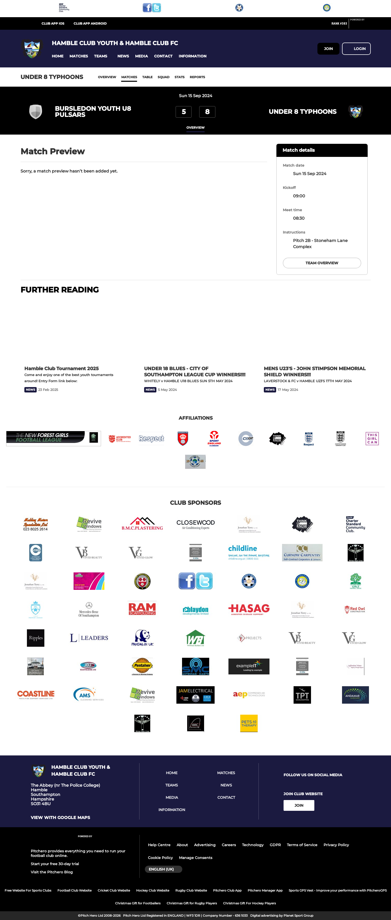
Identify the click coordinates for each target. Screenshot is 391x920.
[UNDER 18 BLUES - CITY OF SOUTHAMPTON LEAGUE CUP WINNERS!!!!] (195, 330)
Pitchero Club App (227, 890)
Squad (163, 77)
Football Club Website (74, 890)
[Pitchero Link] (360, 26)
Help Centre (159, 845)
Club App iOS (53, 23)
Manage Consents (195, 857)
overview (195, 127)
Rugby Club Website (191, 890)
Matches (129, 77)
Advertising (205, 845)
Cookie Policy (160, 857)
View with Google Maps (60, 818)
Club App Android (90, 23)
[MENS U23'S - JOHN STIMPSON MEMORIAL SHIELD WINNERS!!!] (315, 330)
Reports (197, 77)
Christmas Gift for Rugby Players (192, 903)
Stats (180, 77)
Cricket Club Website (114, 890)
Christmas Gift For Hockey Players (249, 903)
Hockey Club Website (152, 890)
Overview (107, 77)
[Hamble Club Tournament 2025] (76, 330)
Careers (229, 845)
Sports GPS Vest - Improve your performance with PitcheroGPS (338, 890)
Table (147, 77)
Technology (253, 845)
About (182, 845)
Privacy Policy (336, 845)
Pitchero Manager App (265, 890)
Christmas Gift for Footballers (138, 903)
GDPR (275, 845)
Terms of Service (302, 845)
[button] (57, 56)
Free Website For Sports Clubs (28, 890)
